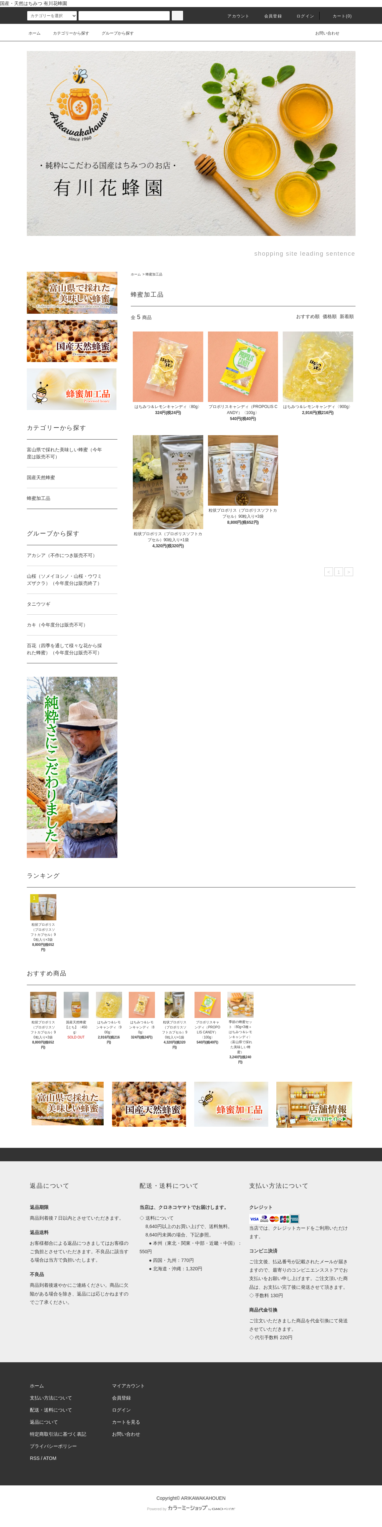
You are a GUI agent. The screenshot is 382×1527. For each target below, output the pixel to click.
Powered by (191, 1509)
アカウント (234, 16)
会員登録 (269, 16)
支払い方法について (51, 1398)
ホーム (35, 33)
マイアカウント (128, 1385)
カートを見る (126, 1422)
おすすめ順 (308, 316)
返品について (44, 1422)
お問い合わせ (323, 33)
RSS (35, 1458)
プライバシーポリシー (53, 1446)
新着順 (347, 316)
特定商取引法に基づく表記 (58, 1434)
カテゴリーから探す (67, 33)
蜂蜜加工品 (154, 274)
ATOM (49, 1458)
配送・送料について (51, 1410)
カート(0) (338, 16)
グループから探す (114, 33)
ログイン (301, 16)
